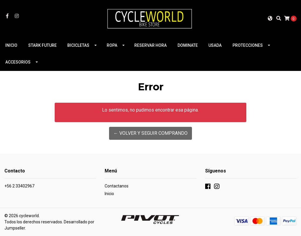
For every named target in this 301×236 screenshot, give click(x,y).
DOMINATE (188, 45)
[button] (270, 18)
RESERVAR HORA (150, 45)
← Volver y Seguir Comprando (150, 133)
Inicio (109, 193)
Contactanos (116, 186)
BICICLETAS (78, 45)
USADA (215, 45)
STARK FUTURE (42, 45)
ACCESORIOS (18, 62)
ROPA (112, 45)
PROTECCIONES (248, 45)
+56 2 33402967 (19, 186)
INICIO (11, 45)
